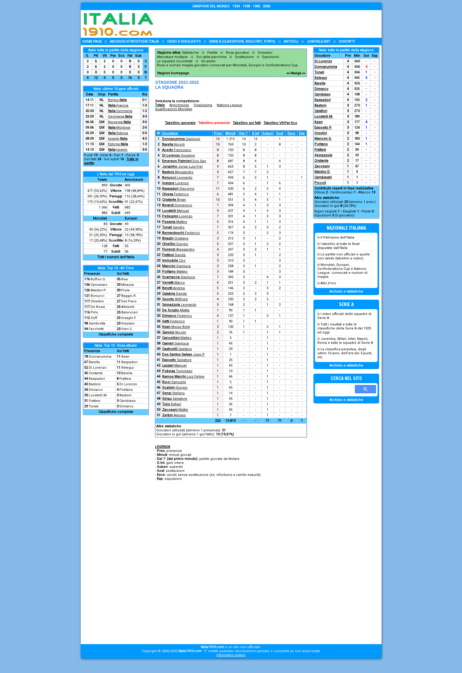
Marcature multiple (172, 57)
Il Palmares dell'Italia (337, 237)
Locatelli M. (98, 395)
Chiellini (97, 301)
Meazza (127, 285)
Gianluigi (181, 139)
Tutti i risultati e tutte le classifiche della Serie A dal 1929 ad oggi (344, 328)
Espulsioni (270, 57)
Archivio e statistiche (346, 292)
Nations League (229, 105)
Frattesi (125, 379)
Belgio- (117, 100)
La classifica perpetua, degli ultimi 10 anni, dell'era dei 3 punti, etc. (344, 353)
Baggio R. (129, 296)
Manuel (175, 211)
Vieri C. (127, 329)
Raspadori (129, 362)
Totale (160, 105)
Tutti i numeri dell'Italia (115, 257)
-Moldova (119, 128)
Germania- (120, 117)
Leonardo (177, 178)
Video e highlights (184, 42)
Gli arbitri (208, 61)
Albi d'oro (328, 283)
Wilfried (175, 299)
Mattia (175, 310)
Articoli (291, 42)
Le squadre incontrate (175, 61)
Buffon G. (98, 279)
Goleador (265, 53)
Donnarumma (100, 357)
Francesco (176, 150)
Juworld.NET (318, 42)
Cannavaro (99, 285)
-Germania (120, 111)
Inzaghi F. (129, 318)
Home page (92, 42)
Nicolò (173, 144)
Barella (94, 362)
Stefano (173, 393)
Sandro (173, 227)
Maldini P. (98, 290)
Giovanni (178, 156)
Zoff (94, 318)
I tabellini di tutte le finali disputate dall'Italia (338, 246)
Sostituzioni (244, 57)
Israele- (117, 139)
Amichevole (179, 105)
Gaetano (177, 349)
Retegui (127, 368)
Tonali (94, 406)
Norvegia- (119, 122)
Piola (125, 290)
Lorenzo (175, 183)
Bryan (174, 200)
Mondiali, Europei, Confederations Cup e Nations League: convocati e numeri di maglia (342, 271)
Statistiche (190, 53)
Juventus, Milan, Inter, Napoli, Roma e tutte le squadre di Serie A (345, 341)
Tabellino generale (180, 123)
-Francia (118, 105)
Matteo (174, 222)
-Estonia (118, 133)
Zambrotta (97, 323)
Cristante (96, 373)
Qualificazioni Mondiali (173, 109)
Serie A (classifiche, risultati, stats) (242, 42)
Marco (173, 283)
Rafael (171, 404)
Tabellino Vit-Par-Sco (280, 123)
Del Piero (129, 301)
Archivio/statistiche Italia (134, 42)
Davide (174, 255)
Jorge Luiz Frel (182, 167)
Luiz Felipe (183, 377)
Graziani (127, 323)
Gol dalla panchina (211, 57)
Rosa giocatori (237, 53)
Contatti (347, 42)
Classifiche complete (116, 334)
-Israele (117, 150)
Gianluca (176, 266)
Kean (125, 357)
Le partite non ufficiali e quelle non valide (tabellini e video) (343, 256)
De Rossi (98, 307)
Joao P (183, 354)
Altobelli (127, 307)
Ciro (173, 261)
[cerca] (333, 389)
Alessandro (177, 172)
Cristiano (175, 238)
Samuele (174, 382)
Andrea (173, 288)
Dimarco (96, 390)
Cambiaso (127, 401)
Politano (126, 390)
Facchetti (96, 329)
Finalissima (203, 105)
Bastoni (95, 384)
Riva (124, 279)
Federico (175, 194)
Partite (212, 53)
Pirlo (94, 312)
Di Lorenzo (98, 368)
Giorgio (175, 244)
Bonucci (97, 296)
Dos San (184, 161)
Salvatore (177, 360)
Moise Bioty (176, 327)
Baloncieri (129, 312)
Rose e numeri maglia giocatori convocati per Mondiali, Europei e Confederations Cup (227, 65)
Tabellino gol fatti (247, 123)
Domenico (177, 205)
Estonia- (118, 144)
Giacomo (178, 189)
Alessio (174, 415)
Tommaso (177, 371)
